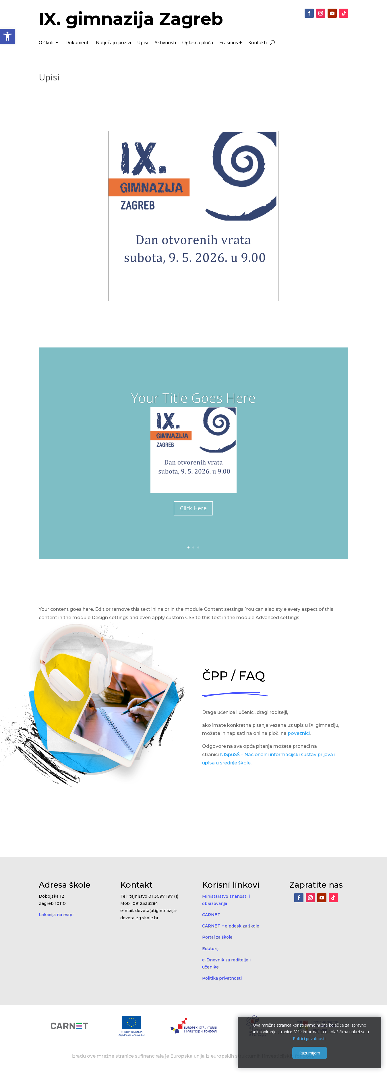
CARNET (211, 914)
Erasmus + (230, 43)
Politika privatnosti (222, 978)
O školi (46, 43)
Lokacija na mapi (56, 914)
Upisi (142, 43)
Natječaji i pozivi (113, 43)
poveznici (299, 733)
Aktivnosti (165, 43)
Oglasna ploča (197, 43)
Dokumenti (77, 43)
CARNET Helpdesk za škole (230, 925)
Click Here (193, 508)
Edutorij (210, 948)
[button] (7, 36)
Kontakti (257, 43)
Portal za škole (217, 937)
